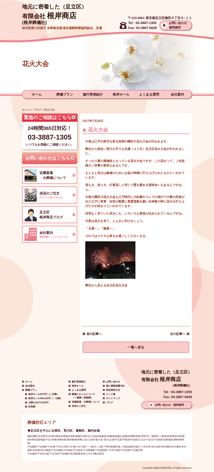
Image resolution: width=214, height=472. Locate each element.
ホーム (37, 94)
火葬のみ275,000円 (38, 402)
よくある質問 (149, 94)
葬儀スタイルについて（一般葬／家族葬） (83, 396)
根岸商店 (49, 15)
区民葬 (31, 406)
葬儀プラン (64, 94)
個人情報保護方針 (115, 385)
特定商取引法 (113, 390)
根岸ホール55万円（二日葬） (43, 394)
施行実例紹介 (93, 94)
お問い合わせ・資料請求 (169, 404)
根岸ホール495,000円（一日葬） (45, 398)
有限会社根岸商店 (162, 467)
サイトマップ (113, 398)
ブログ (37, 109)
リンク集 (110, 394)
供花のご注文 (79, 406)
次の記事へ (177, 334)
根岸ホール (121, 94)
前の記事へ (94, 334)
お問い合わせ (113, 381)
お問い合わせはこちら (47, 158)
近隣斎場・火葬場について (86, 401)
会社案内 (177, 94)
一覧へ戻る (136, 347)
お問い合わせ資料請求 (178, 25)
